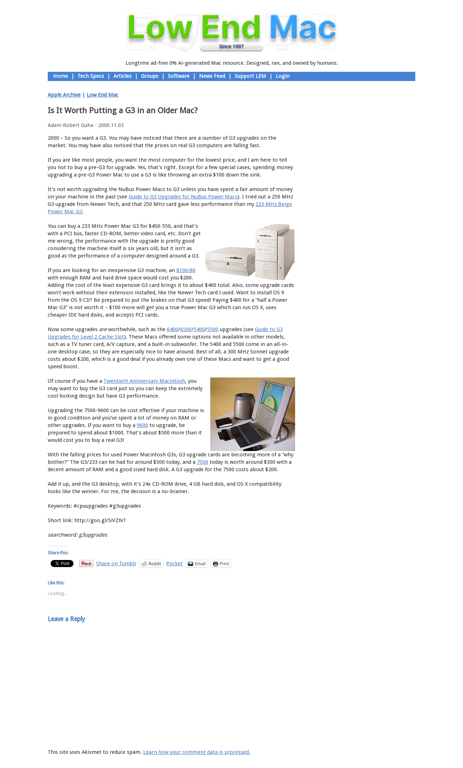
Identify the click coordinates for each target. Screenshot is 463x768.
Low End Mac (102, 95)
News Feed (212, 76)
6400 (172, 329)
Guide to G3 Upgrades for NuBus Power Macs (183, 197)
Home (60, 76)
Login (282, 76)
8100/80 (185, 270)
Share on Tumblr (116, 563)
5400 (199, 329)
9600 (142, 425)
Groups (149, 76)
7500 (202, 462)
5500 (212, 329)
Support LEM (250, 76)
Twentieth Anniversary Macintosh (144, 381)
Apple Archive (64, 95)
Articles (122, 76)
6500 (186, 329)
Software (178, 76)
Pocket (174, 563)
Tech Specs (90, 76)
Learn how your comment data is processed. (196, 752)
